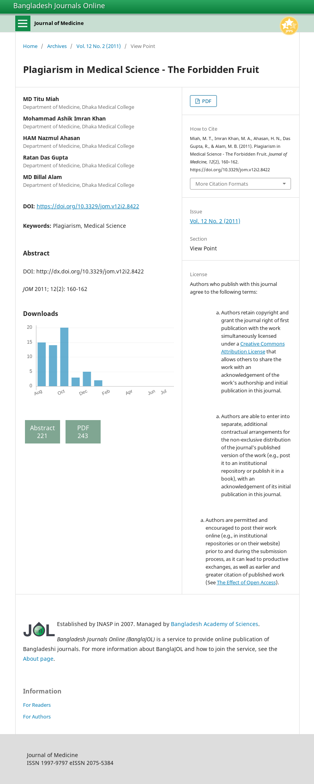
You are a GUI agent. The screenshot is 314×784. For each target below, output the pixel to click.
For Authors (37, 716)
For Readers (37, 704)
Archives (57, 46)
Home (30, 46)
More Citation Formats (221, 183)
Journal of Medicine (59, 23)
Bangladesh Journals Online (59, 5)
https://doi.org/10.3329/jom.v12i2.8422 (88, 206)
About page (38, 658)
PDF (206, 101)
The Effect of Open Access (246, 582)
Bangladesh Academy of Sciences (214, 624)
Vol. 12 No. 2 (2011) (98, 46)
